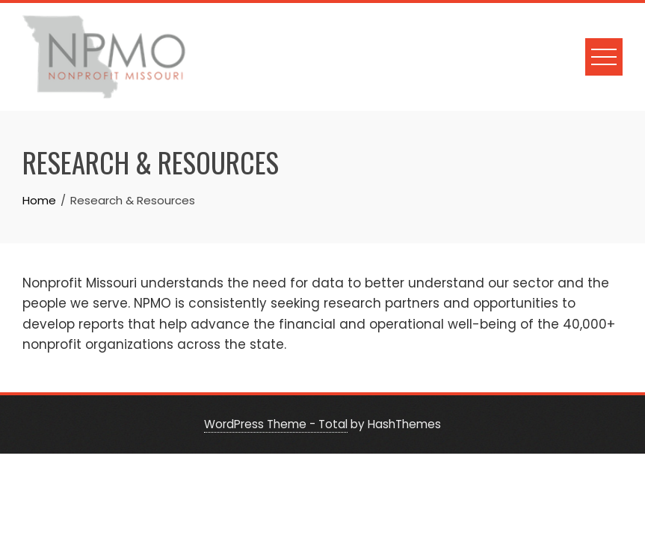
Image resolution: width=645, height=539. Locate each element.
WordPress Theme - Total (276, 424)
